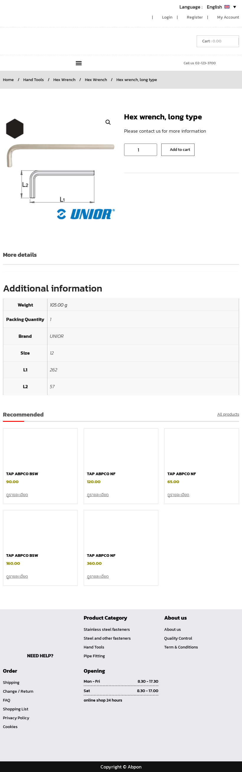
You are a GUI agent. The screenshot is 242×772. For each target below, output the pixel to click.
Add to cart (180, 150)
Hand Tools (33, 80)
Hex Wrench (64, 80)
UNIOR (57, 336)
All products (228, 414)
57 (52, 386)
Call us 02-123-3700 (200, 63)
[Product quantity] (140, 150)
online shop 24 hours (103, 700)
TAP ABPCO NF (101, 474)
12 (52, 352)
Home (8, 80)
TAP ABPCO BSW (22, 474)
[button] (78, 63)
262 (53, 369)
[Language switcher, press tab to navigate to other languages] (208, 7)
